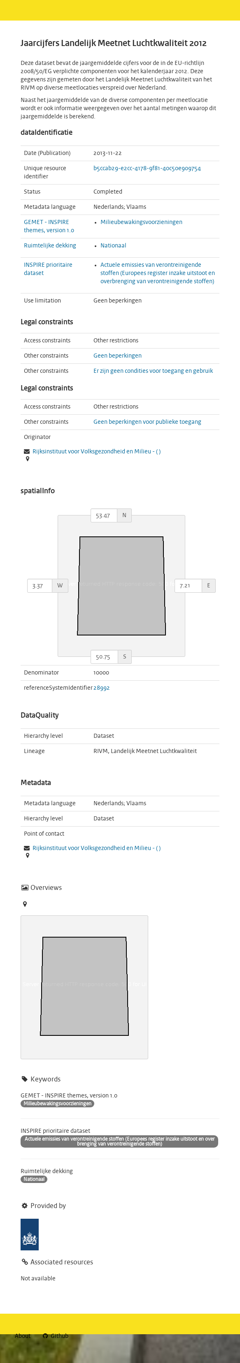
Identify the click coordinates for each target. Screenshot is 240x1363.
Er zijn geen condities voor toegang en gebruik (153, 371)
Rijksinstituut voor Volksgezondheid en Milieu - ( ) (97, 452)
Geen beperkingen (117, 356)
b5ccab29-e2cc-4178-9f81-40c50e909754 (147, 168)
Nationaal (113, 246)
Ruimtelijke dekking (50, 246)
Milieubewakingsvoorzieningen (141, 222)
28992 (101, 688)
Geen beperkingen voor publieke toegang (147, 422)
